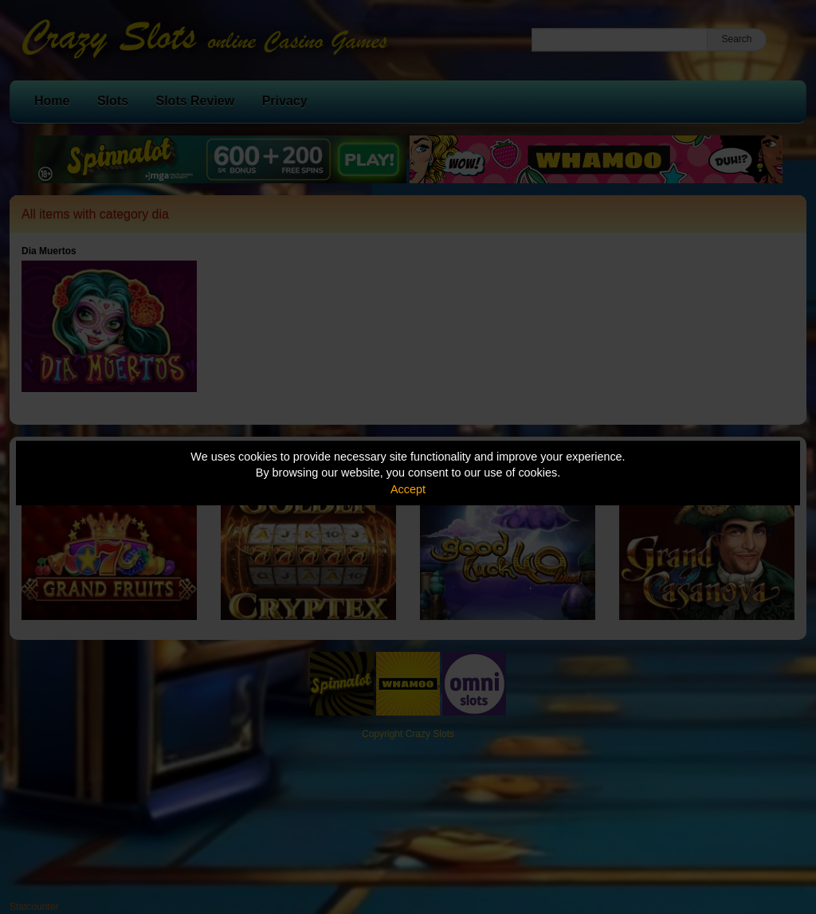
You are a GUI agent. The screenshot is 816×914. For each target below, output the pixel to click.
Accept (408, 489)
